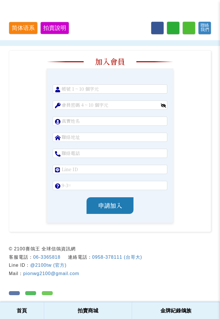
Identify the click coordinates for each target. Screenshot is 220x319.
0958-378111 (107, 257)
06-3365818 (46, 257)
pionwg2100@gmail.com (51, 273)
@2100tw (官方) (48, 265)
